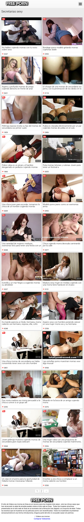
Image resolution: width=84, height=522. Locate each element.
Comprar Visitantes (42, 519)
